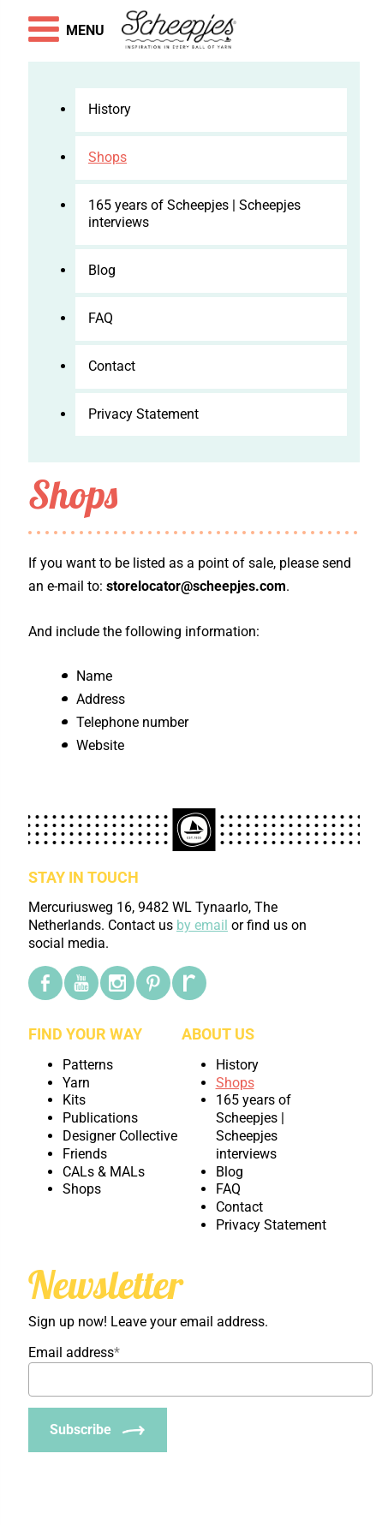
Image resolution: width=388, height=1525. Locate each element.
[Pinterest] (153, 983)
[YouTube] (81, 983)
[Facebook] (45, 983)
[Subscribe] (97, 1430)
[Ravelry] (189, 983)
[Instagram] (117, 983)
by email (202, 925)
